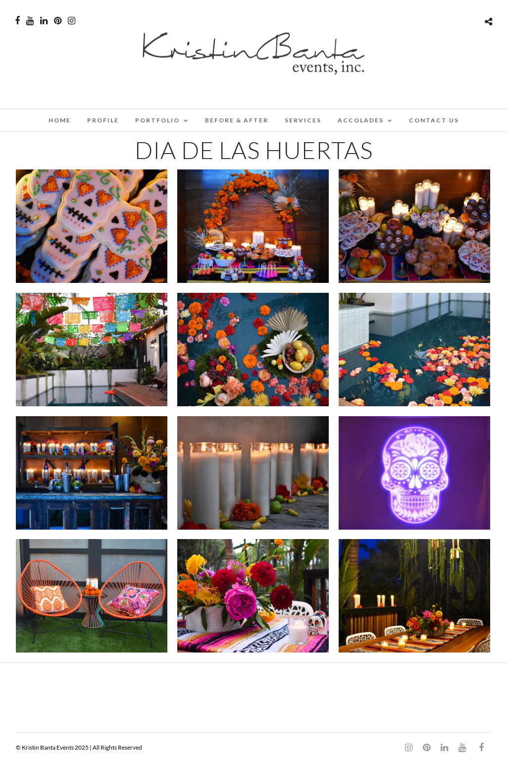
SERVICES (303, 120)
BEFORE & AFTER (236, 120)
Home (60, 120)
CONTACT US (434, 120)
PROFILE (103, 120)
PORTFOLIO (157, 120)
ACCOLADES (361, 120)
